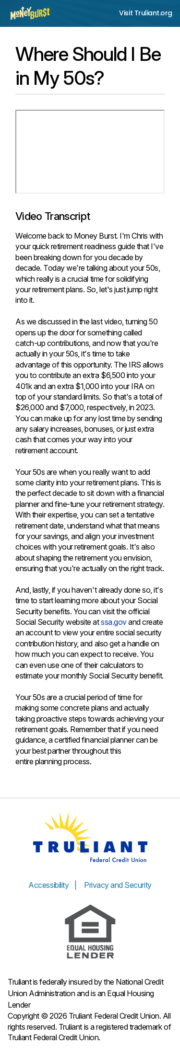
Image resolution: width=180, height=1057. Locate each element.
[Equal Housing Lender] (90, 932)
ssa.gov (114, 622)
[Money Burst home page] (30, 13)
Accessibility (48, 885)
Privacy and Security (117, 885)
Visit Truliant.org (146, 13)
